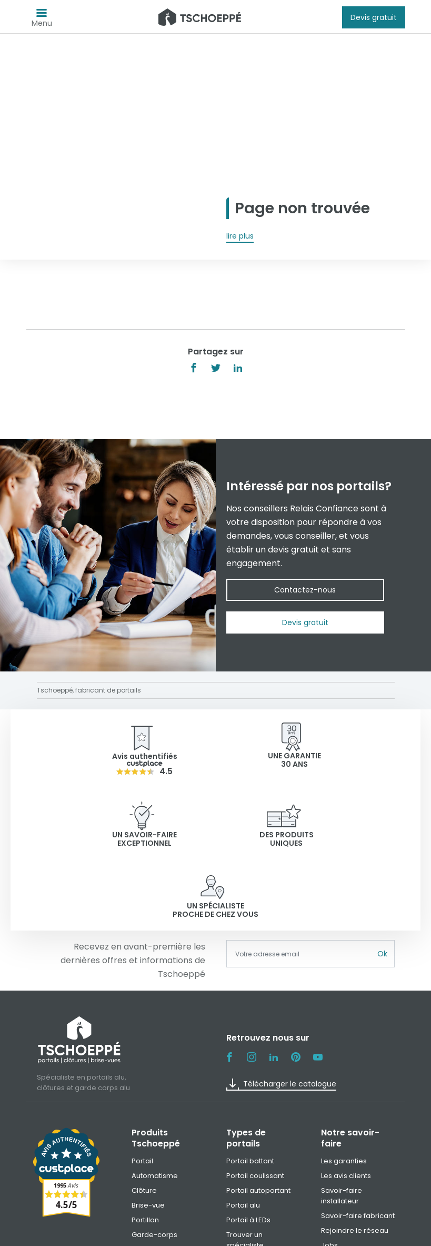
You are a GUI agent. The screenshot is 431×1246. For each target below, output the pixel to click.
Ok (382, 882)
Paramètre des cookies (332, 1234)
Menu (42, 20)
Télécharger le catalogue (281, 1013)
